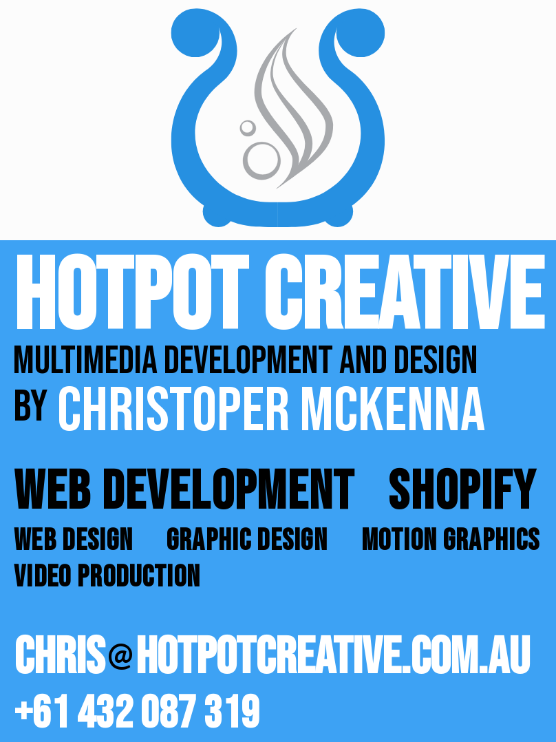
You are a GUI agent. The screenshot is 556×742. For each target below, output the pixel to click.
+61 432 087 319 (136, 713)
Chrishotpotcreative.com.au (272, 660)
